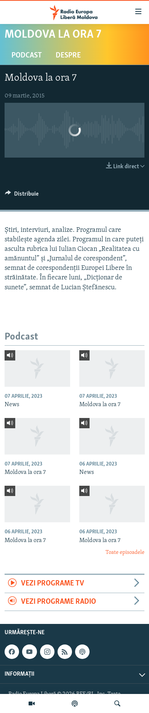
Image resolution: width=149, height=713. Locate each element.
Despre (68, 55)
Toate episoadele (125, 552)
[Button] (21, 195)
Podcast (26, 55)
